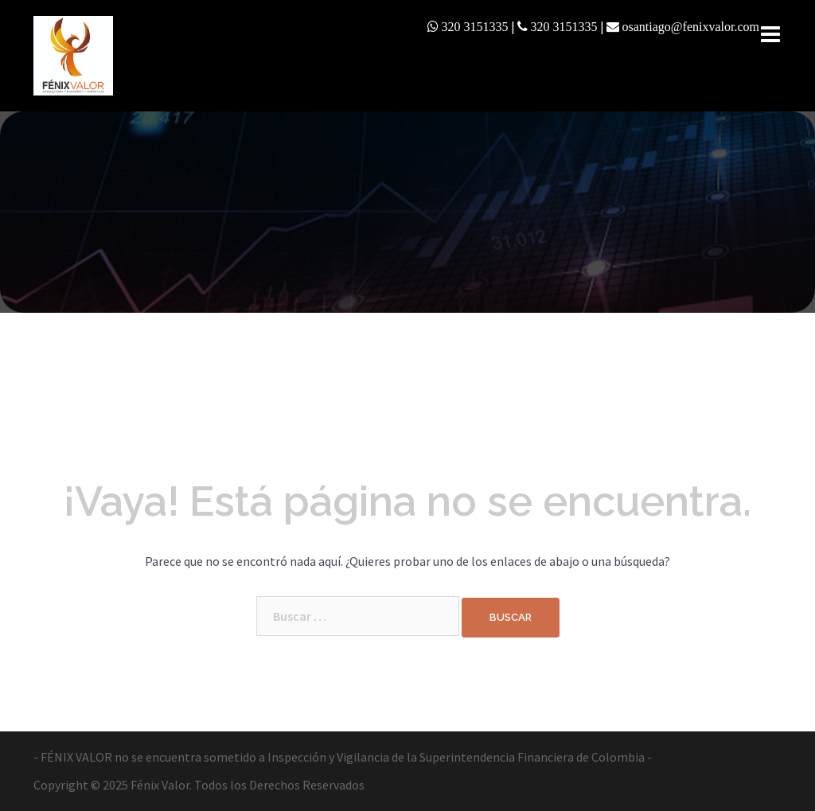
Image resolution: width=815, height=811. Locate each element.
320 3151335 (475, 26)
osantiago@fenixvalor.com (690, 26)
